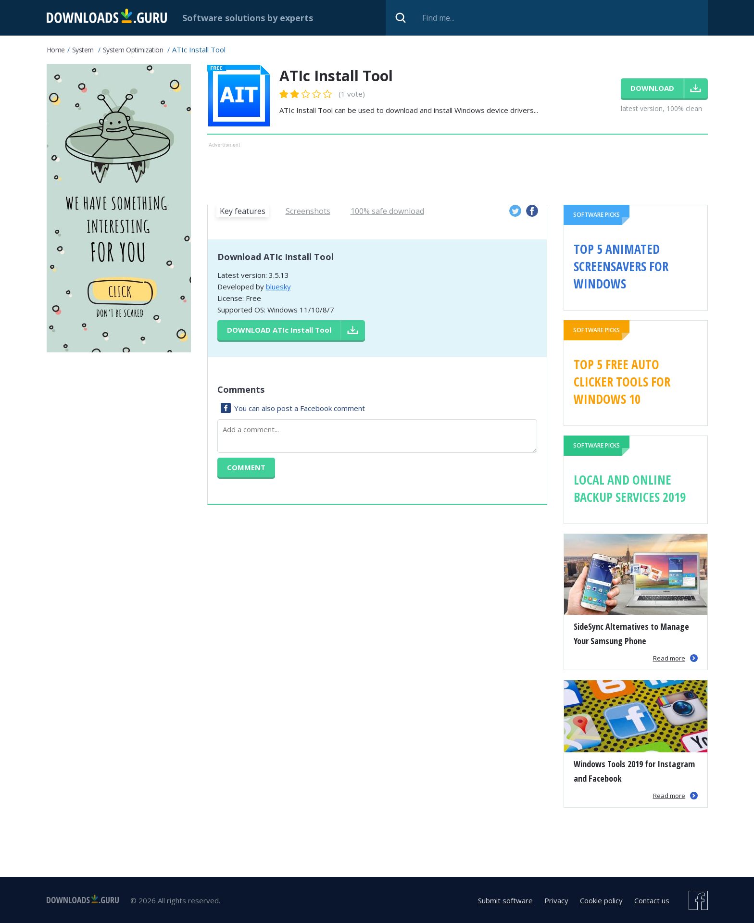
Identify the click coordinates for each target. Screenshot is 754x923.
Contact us (651, 900)
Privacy (556, 900)
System (83, 49)
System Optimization (133, 49)
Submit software (505, 900)
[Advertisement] (457, 171)
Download (279, 330)
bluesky (278, 286)
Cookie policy (601, 900)
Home (56, 49)
